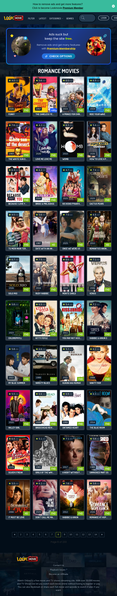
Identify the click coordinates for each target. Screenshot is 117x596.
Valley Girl (14, 428)
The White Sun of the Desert (17, 159)
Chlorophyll (15, 338)
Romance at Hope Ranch (99, 517)
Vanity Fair (95, 383)
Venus (93, 293)
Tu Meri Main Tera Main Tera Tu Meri (17, 249)
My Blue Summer (16, 383)
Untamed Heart (70, 428)
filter (31, 18)
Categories (56, 18)
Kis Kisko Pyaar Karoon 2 (72, 204)
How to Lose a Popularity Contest (99, 159)
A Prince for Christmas (72, 114)
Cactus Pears (97, 204)
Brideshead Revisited (45, 428)
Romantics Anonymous (99, 249)
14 (95, 534)
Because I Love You (17, 204)
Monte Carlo (69, 293)
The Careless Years (45, 114)
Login (103, 18)
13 (89, 534)
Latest (42, 18)
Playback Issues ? (58, 569)
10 (70, 534)
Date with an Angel (45, 249)
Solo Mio (12, 293)
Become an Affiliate (58, 574)
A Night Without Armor (72, 473)
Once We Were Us (71, 249)
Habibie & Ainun (70, 517)
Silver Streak (15, 473)
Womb (65, 159)
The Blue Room (97, 428)
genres (70, 18)
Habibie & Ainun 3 (98, 338)
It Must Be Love (16, 517)
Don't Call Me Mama (45, 517)
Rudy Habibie (42, 293)
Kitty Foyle (41, 338)
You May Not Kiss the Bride (72, 338)
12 (83, 534)
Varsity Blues (42, 383)
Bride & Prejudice (44, 204)
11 (77, 534)
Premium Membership (61, 48)
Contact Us (58, 565)
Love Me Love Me (43, 159)
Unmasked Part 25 (99, 473)
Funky (11, 114)
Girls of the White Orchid (45, 473)
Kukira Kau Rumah (71, 383)
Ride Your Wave (97, 114)
